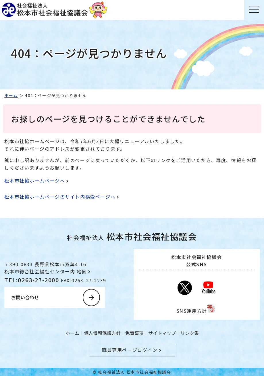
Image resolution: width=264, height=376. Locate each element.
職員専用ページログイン (130, 349)
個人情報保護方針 (102, 332)
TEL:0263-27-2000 (32, 280)
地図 (82, 271)
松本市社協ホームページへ (34, 180)
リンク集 (189, 332)
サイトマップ (162, 332)
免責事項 (134, 332)
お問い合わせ (25, 297)
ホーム (11, 95)
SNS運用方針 (191, 310)
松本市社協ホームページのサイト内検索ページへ (59, 196)
